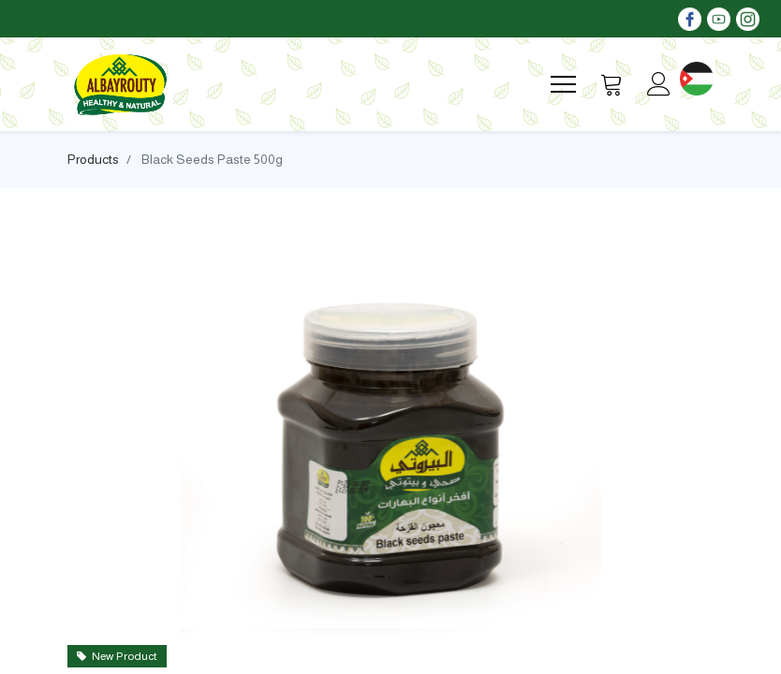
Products (93, 159)
